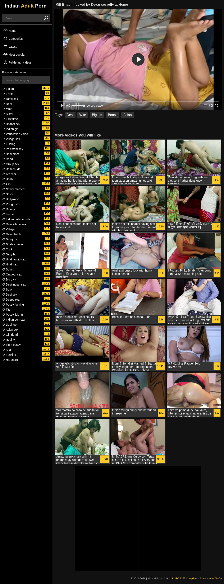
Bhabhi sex (11, 124)
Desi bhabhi (11, 234)
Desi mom (10, 154)
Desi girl (9, 209)
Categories (13, 38)
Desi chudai (11, 169)
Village (8, 229)
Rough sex (11, 204)
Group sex (10, 164)
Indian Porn (25, 6)
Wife (82, 115)
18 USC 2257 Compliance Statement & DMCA (196, 578)
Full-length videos (17, 62)
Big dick (9, 279)
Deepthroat (11, 299)
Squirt (7, 269)
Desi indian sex (14, 284)
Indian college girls (16, 219)
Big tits (97, 115)
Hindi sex (10, 264)
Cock (7, 249)
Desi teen (10, 324)
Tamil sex (10, 99)
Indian (8, 89)
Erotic (7, 94)
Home (9, 30)
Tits (6, 309)
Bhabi (7, 179)
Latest (10, 46)
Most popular (14, 54)
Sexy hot (9, 254)
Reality (8, 339)
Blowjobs (10, 239)
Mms (7, 109)
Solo (7, 289)
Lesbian (9, 214)
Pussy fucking (13, 304)
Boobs (112, 115)
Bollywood (10, 199)
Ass (6, 184)
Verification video (15, 134)
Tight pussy (11, 344)
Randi (7, 159)
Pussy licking (12, 314)
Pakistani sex (12, 149)
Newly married (13, 189)
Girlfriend (10, 334)
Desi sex (9, 294)
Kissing (8, 144)
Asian (127, 115)
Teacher (9, 174)
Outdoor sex (12, 274)
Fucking (9, 354)
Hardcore (10, 359)
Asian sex (10, 329)
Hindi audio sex (14, 259)
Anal (7, 349)
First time (10, 119)
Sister (7, 114)
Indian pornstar (13, 319)
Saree (8, 194)
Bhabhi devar (12, 244)
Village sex (11, 139)
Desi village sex (14, 224)
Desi (7, 104)
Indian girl (10, 129)
